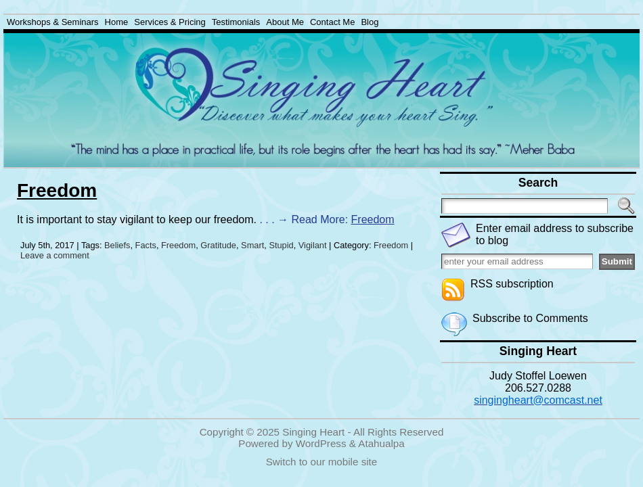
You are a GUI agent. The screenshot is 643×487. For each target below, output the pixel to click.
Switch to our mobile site (322, 461)
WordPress (321, 443)
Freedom (57, 190)
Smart (252, 245)
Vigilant (312, 245)
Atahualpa (381, 443)
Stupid (281, 245)
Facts (145, 245)
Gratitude (218, 245)
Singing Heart (313, 432)
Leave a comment (54, 255)
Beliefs (117, 245)
